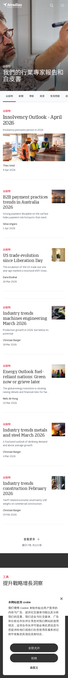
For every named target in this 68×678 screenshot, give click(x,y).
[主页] (12, 5)
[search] (52, 5)
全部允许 (34, 648)
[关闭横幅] (61, 599)
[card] (34, 141)
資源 (42, 96)
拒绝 (34, 658)
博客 (31, 96)
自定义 (34, 668)
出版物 (9, 96)
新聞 (21, 96)
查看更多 (32, 539)
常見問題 (55, 96)
